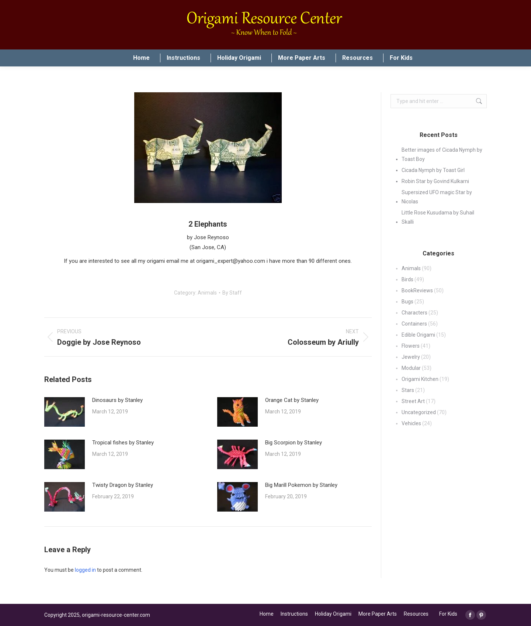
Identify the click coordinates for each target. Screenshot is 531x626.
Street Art (413, 401)
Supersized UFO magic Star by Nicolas (437, 196)
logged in (85, 570)
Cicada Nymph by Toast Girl (433, 170)
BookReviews (417, 290)
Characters (414, 313)
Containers (414, 324)
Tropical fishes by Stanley (123, 442)
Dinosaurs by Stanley (117, 400)
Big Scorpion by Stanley (293, 442)
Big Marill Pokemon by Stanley (301, 485)
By (232, 293)
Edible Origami (418, 335)
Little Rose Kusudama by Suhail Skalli (438, 217)
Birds (407, 279)
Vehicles (411, 423)
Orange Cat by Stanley (292, 400)
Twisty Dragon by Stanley (122, 485)
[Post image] (64, 412)
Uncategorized (419, 412)
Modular (411, 368)
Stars (408, 390)
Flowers (411, 346)
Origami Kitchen (420, 379)
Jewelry (411, 357)
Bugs (407, 302)
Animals (207, 293)
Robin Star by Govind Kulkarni (435, 181)
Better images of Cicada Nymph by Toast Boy (442, 154)
